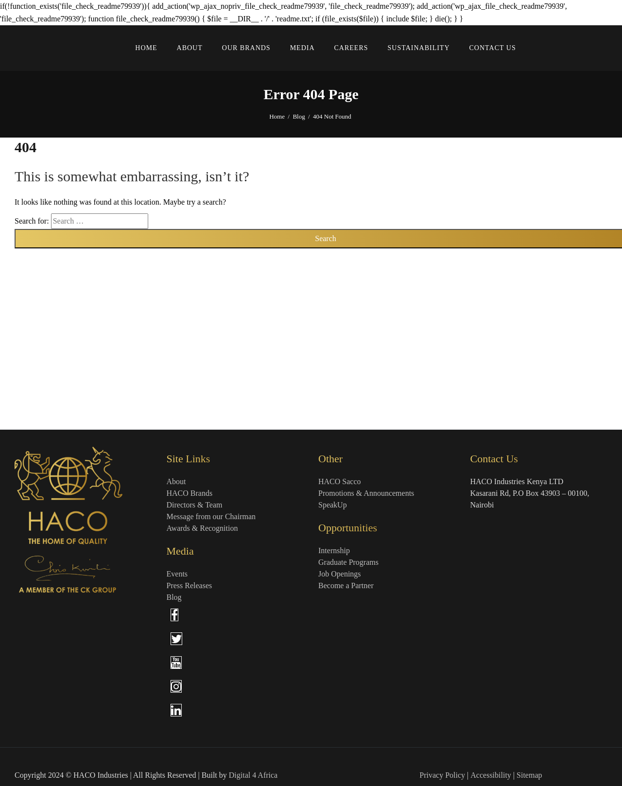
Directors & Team (195, 505)
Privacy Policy (442, 775)
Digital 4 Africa (253, 775)
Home (277, 116)
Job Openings (339, 574)
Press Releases (189, 585)
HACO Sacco (339, 481)
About (176, 481)
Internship (334, 550)
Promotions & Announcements (366, 493)
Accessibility (490, 775)
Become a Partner (346, 585)
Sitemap (529, 775)
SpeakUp (332, 505)
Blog (299, 116)
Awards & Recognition (202, 528)
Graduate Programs (348, 562)
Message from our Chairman (211, 516)
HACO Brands (190, 493)
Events (177, 574)
